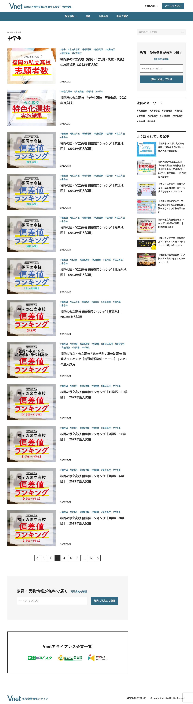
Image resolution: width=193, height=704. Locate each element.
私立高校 (153, 116)
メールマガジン (173, 5)
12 (90, 558)
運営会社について (136, 698)
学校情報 (168, 111)
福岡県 (179, 111)
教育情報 (69, 16)
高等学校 (155, 111)
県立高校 (178, 116)
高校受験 (143, 111)
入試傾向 (166, 116)
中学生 (152, 121)
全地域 (142, 121)
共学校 (142, 116)
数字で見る (122, 16)
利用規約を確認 (78, 591)
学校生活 (103, 16)
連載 (88, 16)
